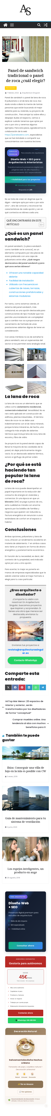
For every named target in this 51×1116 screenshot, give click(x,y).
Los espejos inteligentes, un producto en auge (25, 870)
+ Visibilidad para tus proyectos (25, 179)
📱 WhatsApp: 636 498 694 (25, 1020)
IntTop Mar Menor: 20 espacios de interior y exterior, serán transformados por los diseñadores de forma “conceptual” (24, 707)
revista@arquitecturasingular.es (25, 651)
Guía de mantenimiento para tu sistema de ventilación (25, 820)
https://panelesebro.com (17, 134)
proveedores (11, 88)
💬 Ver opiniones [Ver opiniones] (25, 1092)
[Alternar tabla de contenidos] (40, 224)
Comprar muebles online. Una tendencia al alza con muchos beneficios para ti (30, 723)
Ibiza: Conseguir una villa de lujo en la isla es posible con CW (25, 769)
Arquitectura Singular (31, 93)
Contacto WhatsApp (25, 660)
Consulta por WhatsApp (25, 185)
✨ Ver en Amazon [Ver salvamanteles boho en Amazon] (25, 1084)
